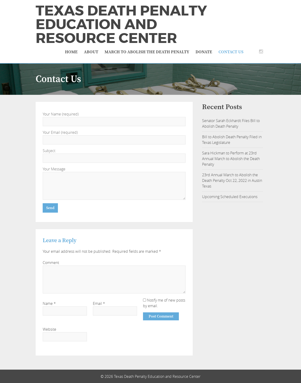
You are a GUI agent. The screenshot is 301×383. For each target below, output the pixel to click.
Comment (51, 262)
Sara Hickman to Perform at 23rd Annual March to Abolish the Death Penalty (231, 158)
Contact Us (230, 52)
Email (99, 303)
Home (71, 52)
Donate (204, 52)
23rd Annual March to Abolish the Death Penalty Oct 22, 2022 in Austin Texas (232, 180)
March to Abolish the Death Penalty (147, 52)
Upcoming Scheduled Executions (229, 196)
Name (49, 303)
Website (49, 329)
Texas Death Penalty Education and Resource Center (121, 24)
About (91, 52)
